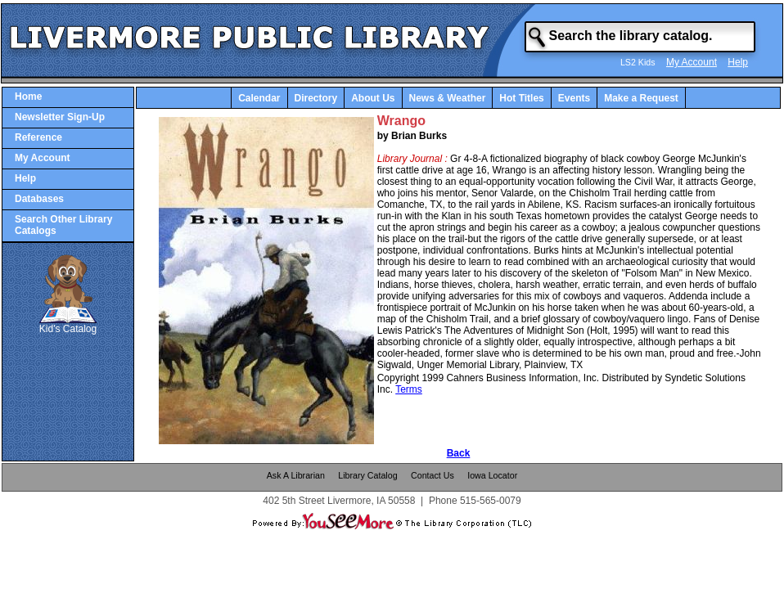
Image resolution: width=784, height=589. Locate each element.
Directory (316, 98)
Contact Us (432, 475)
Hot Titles (521, 98)
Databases (39, 199)
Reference (38, 137)
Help (738, 62)
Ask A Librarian (296, 475)
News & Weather (447, 98)
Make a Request (641, 98)
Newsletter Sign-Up (60, 117)
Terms (408, 389)
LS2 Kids (638, 62)
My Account (691, 62)
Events (574, 98)
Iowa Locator (492, 475)
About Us (372, 98)
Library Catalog (367, 475)
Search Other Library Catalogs (63, 225)
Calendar (259, 98)
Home (28, 96)
